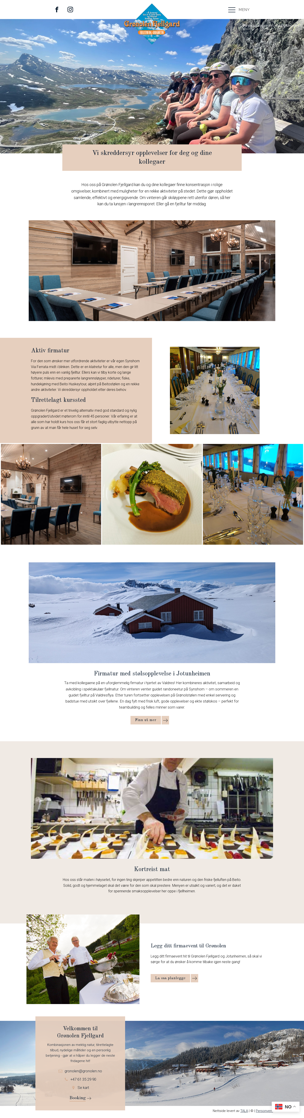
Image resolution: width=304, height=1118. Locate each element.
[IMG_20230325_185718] (253, 543)
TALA (244, 1111)
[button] (5, 494)
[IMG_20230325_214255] (152, 543)
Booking (77, 1098)
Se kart (83, 1087)
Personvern (264, 1111)
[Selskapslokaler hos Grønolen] (51, 543)
